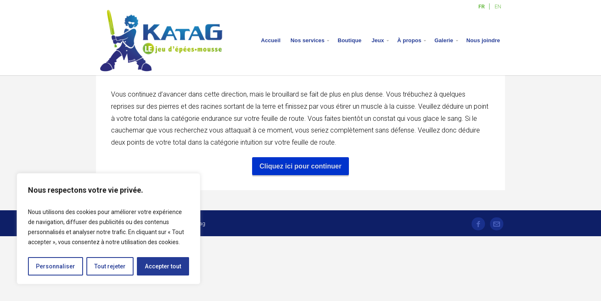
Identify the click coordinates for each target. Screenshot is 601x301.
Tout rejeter (110, 266)
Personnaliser (55, 266)
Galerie (443, 40)
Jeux (377, 40)
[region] (108, 228)
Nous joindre (483, 40)
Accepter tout (163, 266)
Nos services (307, 40)
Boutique (349, 40)
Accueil (270, 40)
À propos (409, 40)
